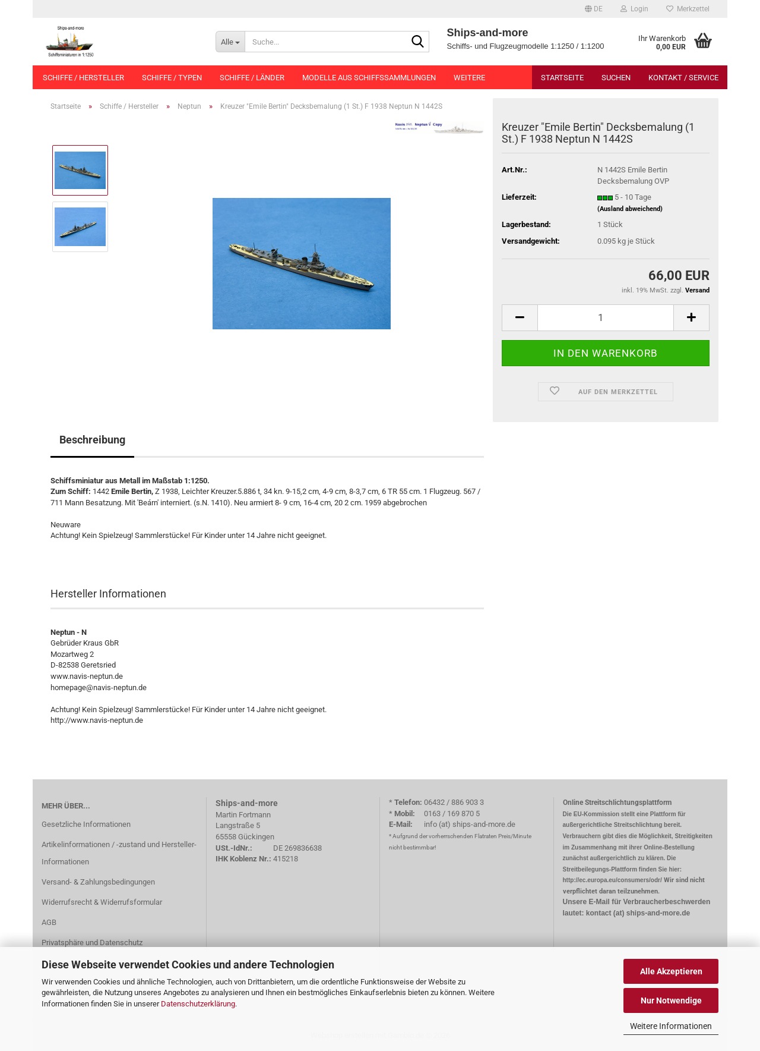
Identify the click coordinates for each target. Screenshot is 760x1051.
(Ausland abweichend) (630, 209)
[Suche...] (230, 41)
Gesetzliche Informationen (86, 824)
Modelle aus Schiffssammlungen (369, 77)
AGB (49, 922)
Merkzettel (688, 9)
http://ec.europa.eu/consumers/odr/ (612, 880)
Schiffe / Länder (252, 77)
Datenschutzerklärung (198, 1003)
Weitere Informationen (671, 1026)
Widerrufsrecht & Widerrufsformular (102, 902)
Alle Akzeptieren (671, 971)
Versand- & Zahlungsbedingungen (98, 881)
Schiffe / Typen (172, 77)
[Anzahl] (605, 317)
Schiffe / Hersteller (83, 77)
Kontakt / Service (683, 77)
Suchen (616, 77)
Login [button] (634, 9)
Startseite (562, 77)
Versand (697, 290)
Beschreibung (92, 439)
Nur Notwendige (671, 1000)
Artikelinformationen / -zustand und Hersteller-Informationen (119, 853)
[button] (594, 9)
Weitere (469, 77)
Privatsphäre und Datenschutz (92, 942)
